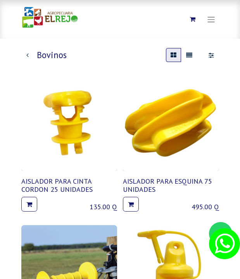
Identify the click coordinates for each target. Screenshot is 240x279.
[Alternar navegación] (211, 19)
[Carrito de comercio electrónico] (192, 19)
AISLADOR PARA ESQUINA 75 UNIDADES (167, 185)
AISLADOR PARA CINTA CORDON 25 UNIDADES (57, 185)
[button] (29, 204)
